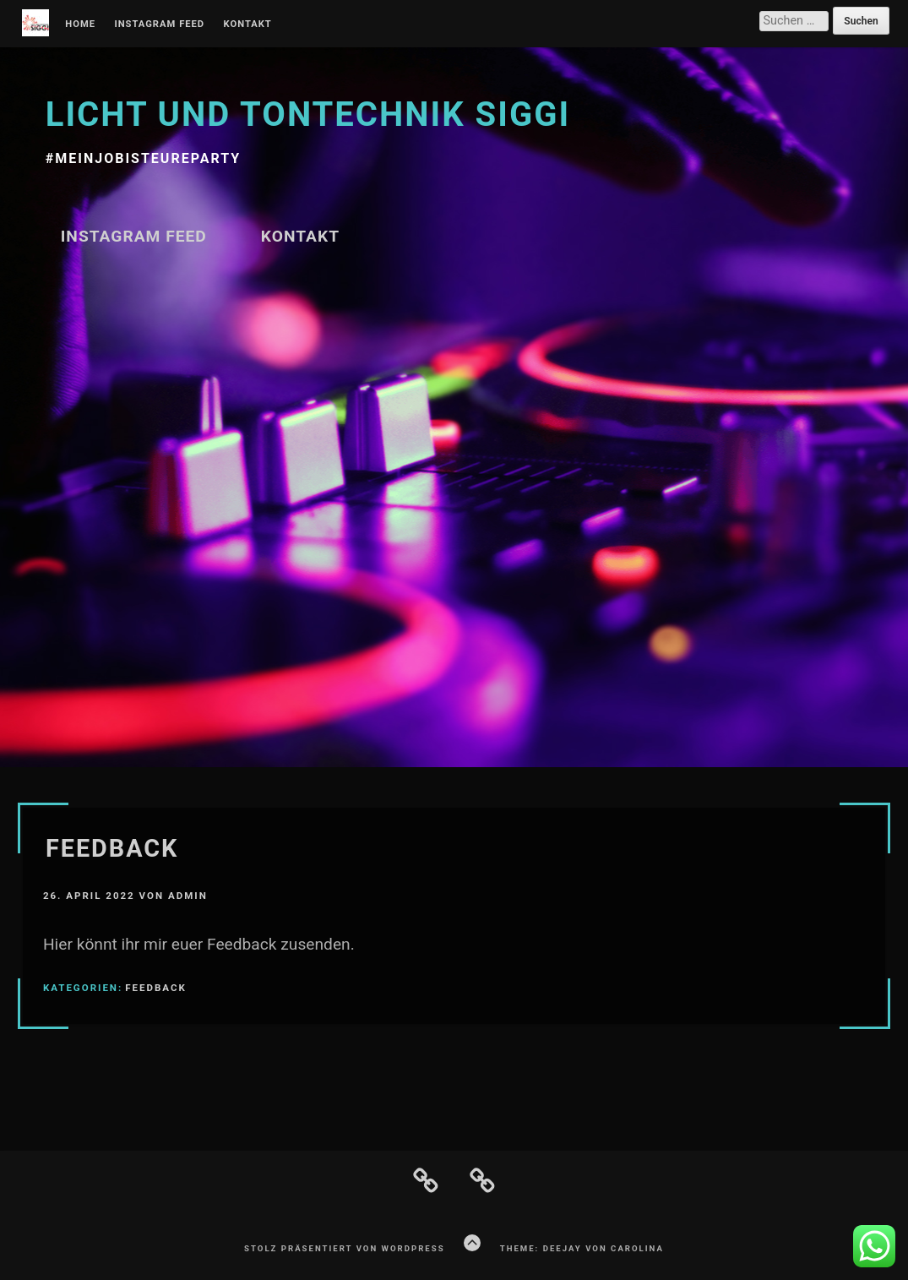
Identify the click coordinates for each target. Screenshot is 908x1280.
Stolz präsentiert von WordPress (344, 1248)
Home (80, 24)
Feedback (112, 848)
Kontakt (248, 24)
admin (188, 895)
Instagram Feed (159, 24)
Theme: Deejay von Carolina (582, 1248)
